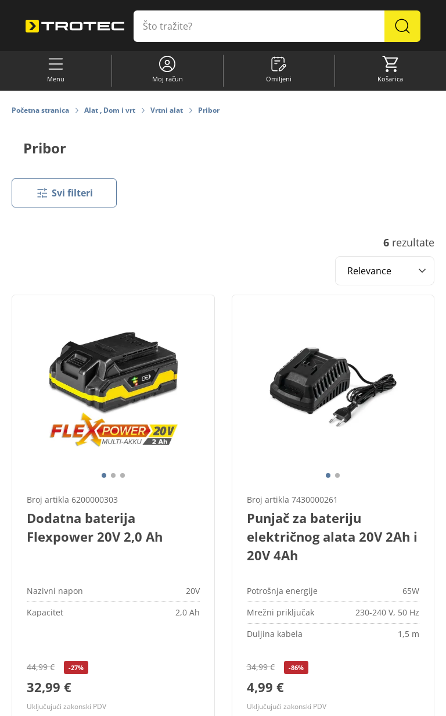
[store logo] (75, 26)
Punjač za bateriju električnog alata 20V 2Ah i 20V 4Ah (332, 536)
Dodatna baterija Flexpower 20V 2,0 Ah (95, 527)
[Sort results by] (384, 270)
